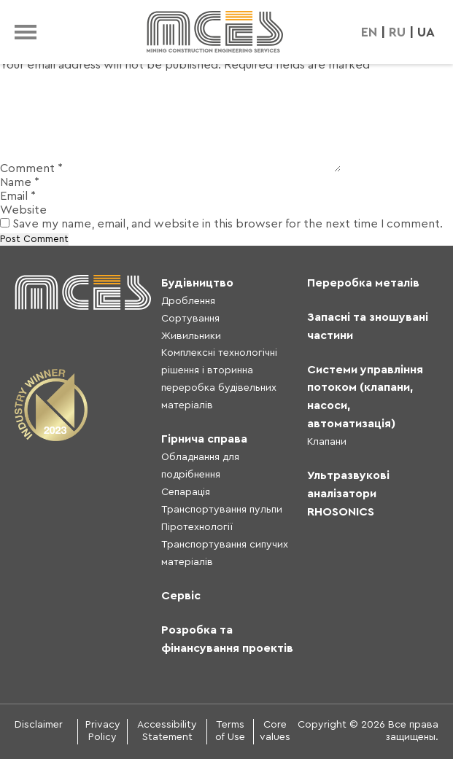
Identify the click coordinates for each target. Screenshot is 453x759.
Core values (275, 731)
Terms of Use (230, 731)
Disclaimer (39, 725)
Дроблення (188, 301)
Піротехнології (197, 527)
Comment (31, 168)
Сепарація (185, 492)
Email (18, 196)
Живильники (191, 336)
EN (369, 32)
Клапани (326, 442)
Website (23, 210)
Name (19, 182)
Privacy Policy (102, 731)
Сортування (190, 319)
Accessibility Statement (167, 731)
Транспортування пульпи (221, 510)
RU (397, 32)
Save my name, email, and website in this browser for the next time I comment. (227, 224)
